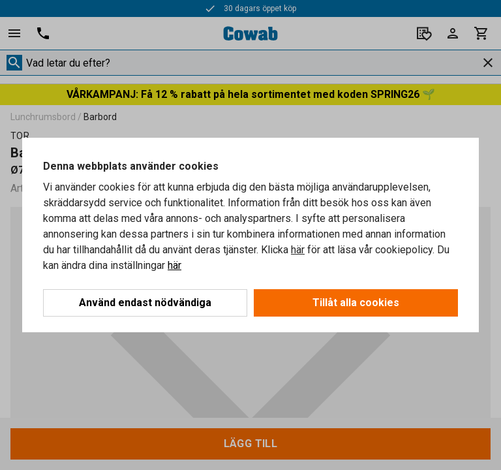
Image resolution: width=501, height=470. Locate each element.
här (298, 249)
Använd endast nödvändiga (145, 302)
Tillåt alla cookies (355, 302)
